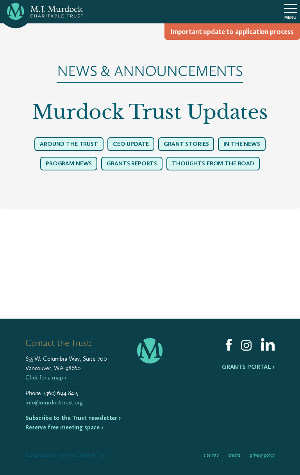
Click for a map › (45, 377)
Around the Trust (69, 143)
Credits (234, 455)
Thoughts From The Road (213, 163)
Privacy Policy (262, 455)
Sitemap (211, 455)
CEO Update (131, 143)
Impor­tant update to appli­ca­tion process (232, 31)
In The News (241, 143)
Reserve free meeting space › (64, 427)
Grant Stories (186, 143)
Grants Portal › (248, 366)
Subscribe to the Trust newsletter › (73, 418)
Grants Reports (132, 163)
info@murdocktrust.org (54, 402)
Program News (69, 163)
